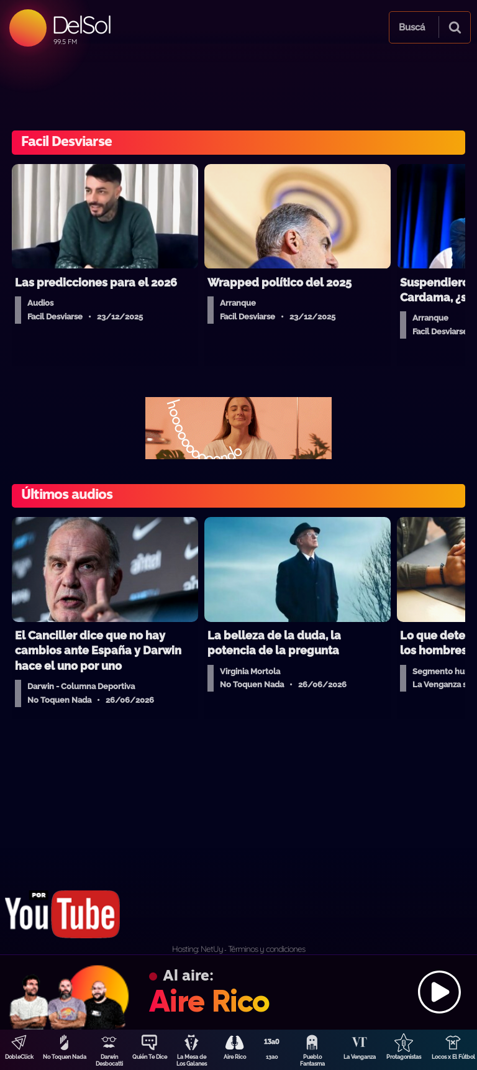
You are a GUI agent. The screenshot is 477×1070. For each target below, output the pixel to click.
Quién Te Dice (149, 1057)
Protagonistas (403, 1057)
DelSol (81, 24)
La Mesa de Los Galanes (191, 1060)
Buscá (412, 27)
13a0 (272, 1057)
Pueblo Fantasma (312, 1060)
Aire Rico (235, 1057)
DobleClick (19, 1057)
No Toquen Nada (64, 1057)
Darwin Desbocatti (109, 1060)
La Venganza (359, 1057)
